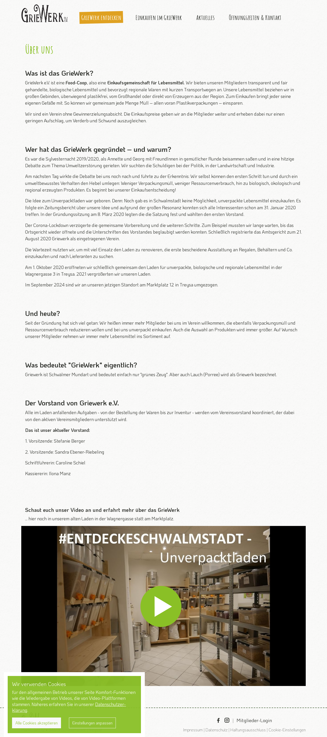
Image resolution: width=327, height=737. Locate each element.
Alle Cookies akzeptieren (36, 722)
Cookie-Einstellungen (287, 729)
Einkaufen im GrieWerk (159, 17)
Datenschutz (217, 729)
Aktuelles (205, 17)
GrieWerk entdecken (101, 17)
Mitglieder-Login (254, 720)
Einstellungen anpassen (92, 722)
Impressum (193, 729)
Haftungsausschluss (248, 729)
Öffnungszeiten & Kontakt (255, 17)
